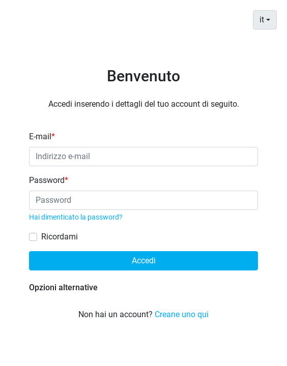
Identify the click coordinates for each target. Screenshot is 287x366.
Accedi (144, 260)
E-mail (42, 136)
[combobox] (265, 19)
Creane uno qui (182, 314)
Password (48, 180)
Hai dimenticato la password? (76, 217)
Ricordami (59, 236)
